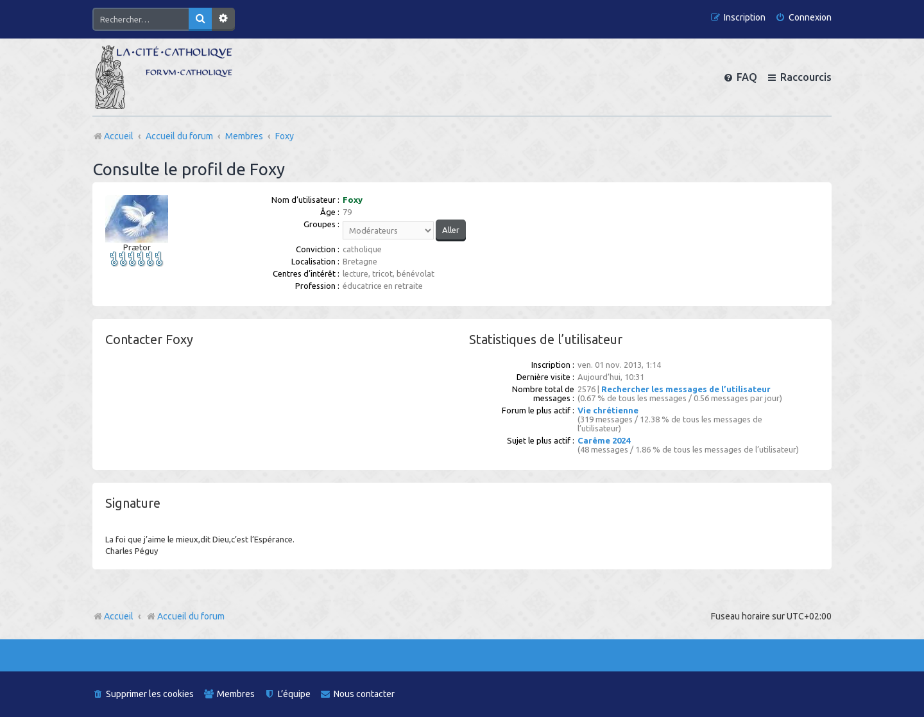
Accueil (118, 616)
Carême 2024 (604, 440)
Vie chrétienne (608, 410)
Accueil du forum (185, 616)
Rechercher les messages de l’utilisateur (686, 388)
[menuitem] (803, 18)
